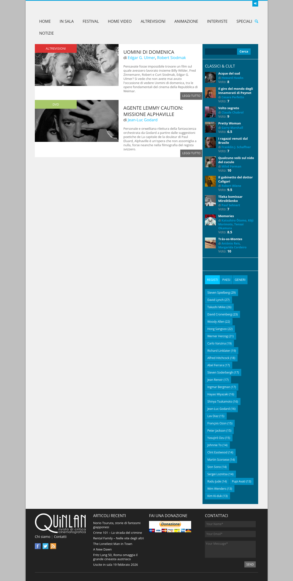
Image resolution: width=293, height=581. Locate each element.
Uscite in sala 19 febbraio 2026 (115, 564)
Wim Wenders (216, 488)
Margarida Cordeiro (232, 247)
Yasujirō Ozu (215, 438)
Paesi (226, 279)
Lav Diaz (212, 416)
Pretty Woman (229, 123)
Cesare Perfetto (233, 97)
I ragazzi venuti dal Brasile (233, 140)
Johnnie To (214, 445)
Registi (212, 279)
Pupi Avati (238, 481)
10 (229, 170)
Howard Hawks (232, 78)
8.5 (229, 232)
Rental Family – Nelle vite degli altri (118, 538)
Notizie (46, 33)
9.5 (229, 189)
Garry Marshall (232, 128)
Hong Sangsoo (217, 329)
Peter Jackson (216, 430)
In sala (67, 21)
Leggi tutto (191, 96)
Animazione (186, 21)
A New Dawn (102, 549)
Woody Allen (215, 321)
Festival (91, 21)
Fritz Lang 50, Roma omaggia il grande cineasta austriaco (115, 556)
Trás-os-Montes (230, 239)
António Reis (231, 243)
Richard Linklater (218, 350)
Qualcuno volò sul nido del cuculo (236, 160)
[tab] (212, 279)
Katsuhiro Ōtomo (234, 220)
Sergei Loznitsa (217, 474)
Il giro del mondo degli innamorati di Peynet (235, 90)
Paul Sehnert (231, 205)
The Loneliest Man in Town (112, 543)
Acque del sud (229, 73)
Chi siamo (42, 536)
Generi (239, 279)
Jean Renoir (215, 379)
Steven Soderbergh (220, 372)
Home (45, 21)
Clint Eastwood (217, 452)
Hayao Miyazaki (217, 394)
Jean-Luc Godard (143, 119)
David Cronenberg (219, 314)
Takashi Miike (216, 307)
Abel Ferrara (215, 365)
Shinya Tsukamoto (219, 401)
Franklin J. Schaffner (236, 147)
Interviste (217, 21)
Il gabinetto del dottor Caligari (235, 179)
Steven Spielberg (218, 292)
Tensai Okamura (231, 226)
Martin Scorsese (218, 459)
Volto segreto (228, 108)
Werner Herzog (217, 336)
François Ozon (217, 423)
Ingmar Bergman (218, 387)
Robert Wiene (231, 186)
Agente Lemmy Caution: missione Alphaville (153, 111)
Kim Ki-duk (214, 496)
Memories (226, 216)
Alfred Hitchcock (218, 358)
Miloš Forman (231, 166)
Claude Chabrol (233, 112)
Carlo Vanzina (216, 343)
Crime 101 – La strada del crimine (117, 532)
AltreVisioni (153, 21)
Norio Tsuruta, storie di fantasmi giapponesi (117, 524)
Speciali (244, 21)
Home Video (120, 21)
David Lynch (215, 300)
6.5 (229, 131)
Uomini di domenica (148, 52)
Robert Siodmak (171, 57)
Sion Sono (214, 467)
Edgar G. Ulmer (141, 57)
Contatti (60, 536)
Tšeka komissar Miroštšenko (230, 198)
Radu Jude (214, 481)
